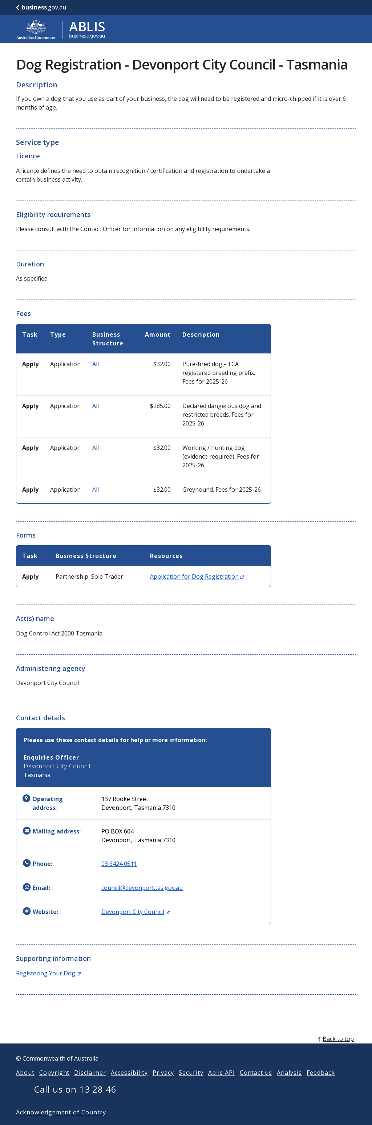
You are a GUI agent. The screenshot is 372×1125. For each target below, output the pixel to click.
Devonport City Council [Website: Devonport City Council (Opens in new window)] (135, 911)
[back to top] (186, 1050)
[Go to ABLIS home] (60, 29)
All (95, 364)
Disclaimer (90, 1084)
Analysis (289, 1084)
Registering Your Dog (48, 973)
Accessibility (129, 1084)
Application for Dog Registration (197, 577)
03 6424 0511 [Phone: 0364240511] (119, 864)
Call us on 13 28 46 (75, 1101)
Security (191, 1084)
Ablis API (221, 1084)
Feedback (321, 1084)
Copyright (54, 1084)
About (25, 1084)
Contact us (256, 1084)
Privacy (163, 1084)
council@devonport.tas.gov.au (142, 888)
